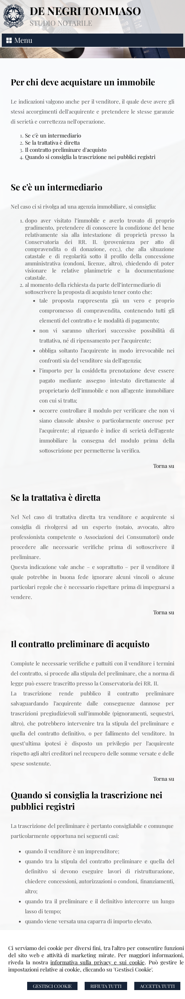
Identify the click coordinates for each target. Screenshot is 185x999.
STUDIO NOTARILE (61, 23)
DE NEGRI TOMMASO (85, 11)
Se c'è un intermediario (53, 135)
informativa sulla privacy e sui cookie (97, 962)
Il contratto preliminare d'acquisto (65, 149)
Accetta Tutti (157, 986)
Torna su (163, 465)
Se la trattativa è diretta (52, 142)
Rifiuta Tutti (105, 986)
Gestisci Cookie (52, 986)
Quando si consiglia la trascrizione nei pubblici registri (90, 156)
